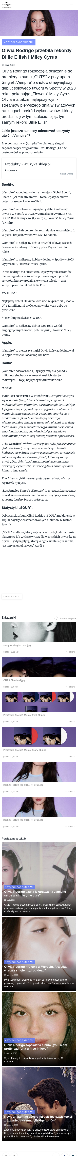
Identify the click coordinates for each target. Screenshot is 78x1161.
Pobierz (70, 652)
